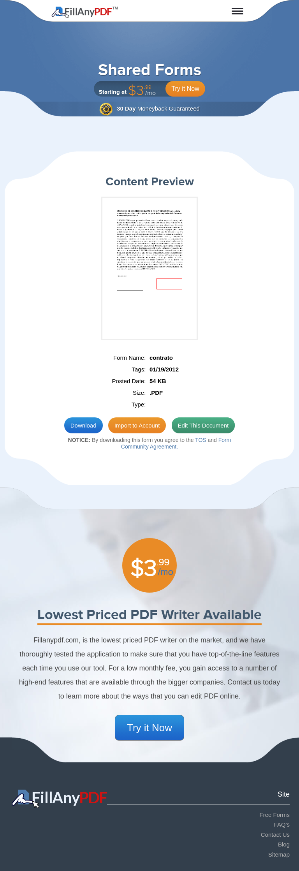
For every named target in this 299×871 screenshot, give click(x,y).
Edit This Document (203, 425)
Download (83, 425)
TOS (200, 440)
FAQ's (282, 824)
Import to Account (137, 425)
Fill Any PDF (84, 12)
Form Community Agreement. (176, 443)
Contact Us (275, 834)
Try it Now (185, 88)
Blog (284, 844)
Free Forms (274, 814)
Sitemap (279, 854)
